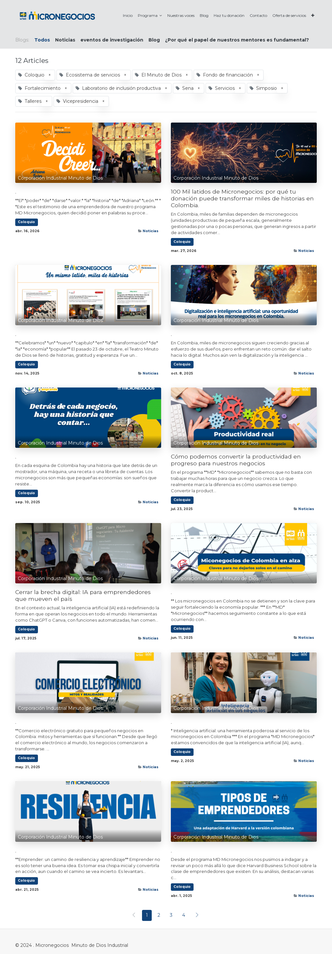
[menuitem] (127, 15)
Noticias (151, 231)
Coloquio (26, 222)
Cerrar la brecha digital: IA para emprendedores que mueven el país (83, 595)
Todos (42, 40)
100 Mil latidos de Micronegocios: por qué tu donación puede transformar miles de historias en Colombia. (242, 198)
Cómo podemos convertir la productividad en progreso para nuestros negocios (236, 460)
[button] (313, 15)
